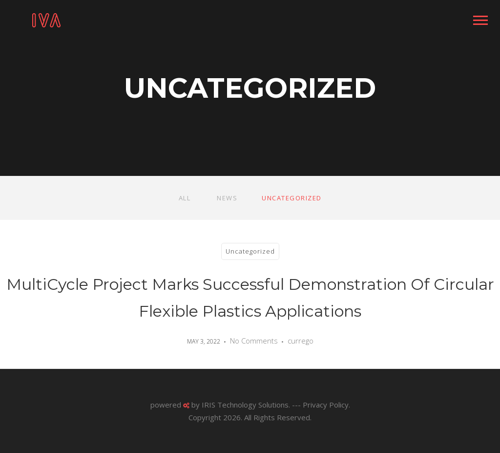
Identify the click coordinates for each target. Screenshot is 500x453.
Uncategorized (292, 198)
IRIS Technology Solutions (245, 405)
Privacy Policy (326, 405)
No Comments (254, 340)
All (185, 198)
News (227, 198)
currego (300, 340)
